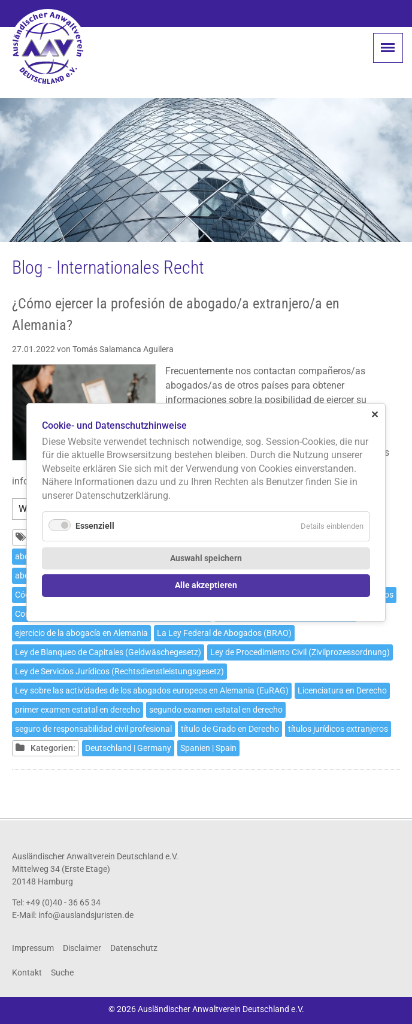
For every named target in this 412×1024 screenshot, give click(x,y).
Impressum (33, 948)
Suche (62, 972)
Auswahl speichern (206, 558)
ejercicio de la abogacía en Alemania (81, 633)
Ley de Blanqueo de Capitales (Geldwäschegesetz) (108, 652)
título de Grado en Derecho (230, 729)
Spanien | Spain (208, 748)
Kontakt (27, 972)
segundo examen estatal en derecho (216, 709)
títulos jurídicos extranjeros (338, 729)
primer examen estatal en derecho (77, 709)
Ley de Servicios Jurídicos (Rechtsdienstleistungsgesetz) (119, 671)
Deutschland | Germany (128, 748)
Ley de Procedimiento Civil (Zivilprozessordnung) (300, 652)
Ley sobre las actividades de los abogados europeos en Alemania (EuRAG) (152, 690)
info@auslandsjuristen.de (86, 915)
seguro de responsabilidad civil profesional (93, 729)
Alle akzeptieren (206, 585)
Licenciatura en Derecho (342, 690)
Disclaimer (82, 948)
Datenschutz (133, 948)
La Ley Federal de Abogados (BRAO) (224, 633)
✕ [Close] (374, 414)
